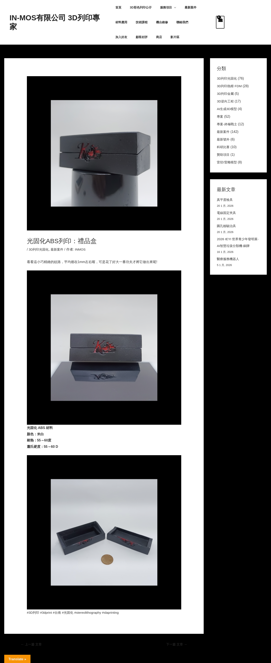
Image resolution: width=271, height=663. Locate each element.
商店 (118, 37)
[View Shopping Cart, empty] (220, 22)
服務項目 (161, 7)
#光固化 (70, 612)
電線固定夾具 (227, 213)
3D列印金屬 (226, 93)
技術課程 (121, 22)
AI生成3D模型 (227, 109)
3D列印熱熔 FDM (230, 86)
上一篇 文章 (32, 644)
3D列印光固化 (39, 249)
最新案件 (183, 7)
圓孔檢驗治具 (227, 226)
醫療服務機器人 (229, 259)
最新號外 (223, 139)
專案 (220, 116)
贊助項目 (223, 154)
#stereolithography (91, 612)
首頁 (118, 7)
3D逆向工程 (226, 101)
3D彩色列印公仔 (138, 7)
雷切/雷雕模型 (227, 162)
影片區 (131, 37)
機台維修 (139, 22)
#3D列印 (33, 612)
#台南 (58, 612)
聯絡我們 (157, 22)
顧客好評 (193, 22)
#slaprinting (114, 612)
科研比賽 (223, 147)
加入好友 (175, 22)
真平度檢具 (225, 199)
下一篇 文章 (176, 644)
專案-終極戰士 (227, 124)
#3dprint (47, 612)
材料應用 (201, 7)
